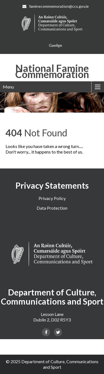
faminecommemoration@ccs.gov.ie (55, 6)
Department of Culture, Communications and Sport (59, 364)
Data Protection (52, 208)
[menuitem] (55, 45)
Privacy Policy (52, 198)
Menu (8, 86)
